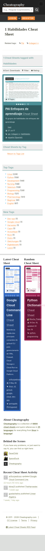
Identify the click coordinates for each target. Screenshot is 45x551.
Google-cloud (13, 222)
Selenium (11, 187)
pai (9, 134)
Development (13, 181)
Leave (10, 248)
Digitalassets (13, 244)
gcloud (9, 390)
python (32, 333)
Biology (10, 193)
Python (10, 177)
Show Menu (41, 4)
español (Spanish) (15, 137)
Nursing (10, 184)
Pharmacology (13, 197)
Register (28, 18)
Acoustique (12, 231)
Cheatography (10, 424)
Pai (22, 43)
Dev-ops (11, 219)
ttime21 (12, 486)
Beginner (11, 200)
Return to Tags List (15, 154)
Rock (9, 235)
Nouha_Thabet (35, 319)
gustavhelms (14, 493)
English (10, 203)
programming (32, 336)
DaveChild (13, 453)
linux (11, 386)
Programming (13, 190)
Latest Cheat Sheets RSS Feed (20, 527)
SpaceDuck (14, 458)
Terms (24, 520)
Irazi (9, 127)
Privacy (34, 520)
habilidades (25, 134)
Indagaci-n (34, 43)
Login (12, 18)
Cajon (10, 228)
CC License (12, 520)
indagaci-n (15, 134)
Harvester (11, 225)
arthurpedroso (15, 379)
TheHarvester (31, 486)
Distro (10, 238)
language (8, 433)
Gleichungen (13, 241)
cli (15, 386)
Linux (9, 174)
